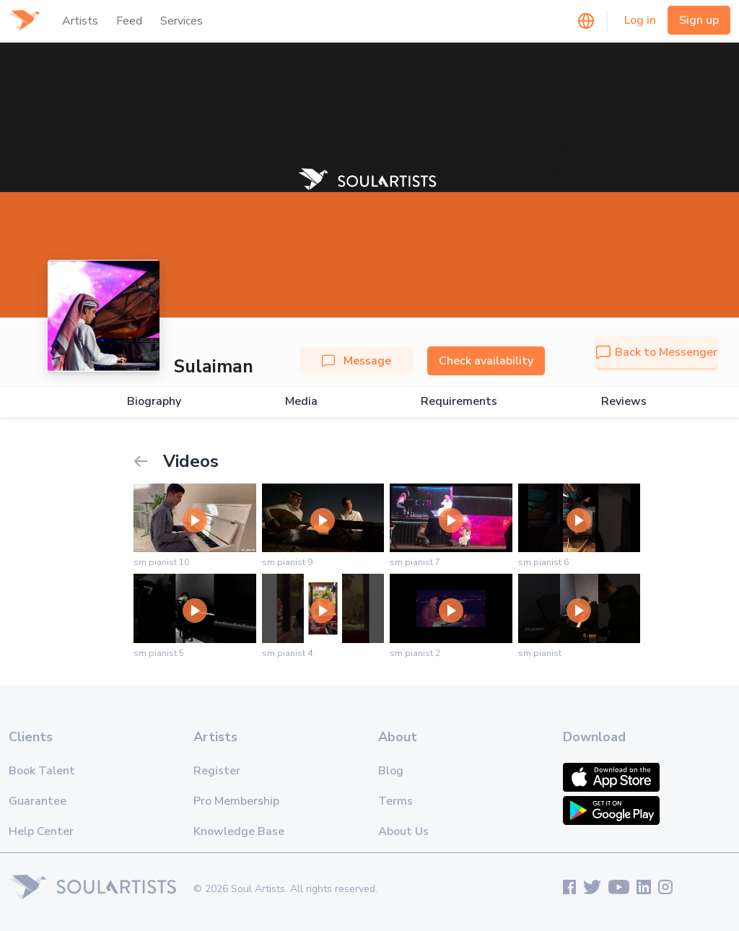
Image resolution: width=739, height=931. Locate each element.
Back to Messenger (656, 352)
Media (301, 401)
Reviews (624, 401)
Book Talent (42, 771)
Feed (129, 21)
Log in (640, 20)
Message (356, 361)
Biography (154, 401)
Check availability (486, 361)
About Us (403, 831)
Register (216, 771)
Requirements (459, 401)
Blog (390, 771)
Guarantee (37, 801)
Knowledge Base (238, 831)
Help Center (41, 831)
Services (181, 21)
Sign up (699, 20)
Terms (395, 801)
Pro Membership (236, 801)
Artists (80, 21)
